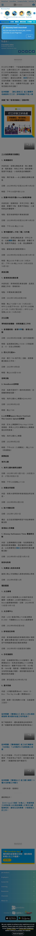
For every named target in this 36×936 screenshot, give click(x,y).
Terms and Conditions (26, 928)
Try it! (29, 36)
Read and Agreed (18, 933)
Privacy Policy (11, 928)
